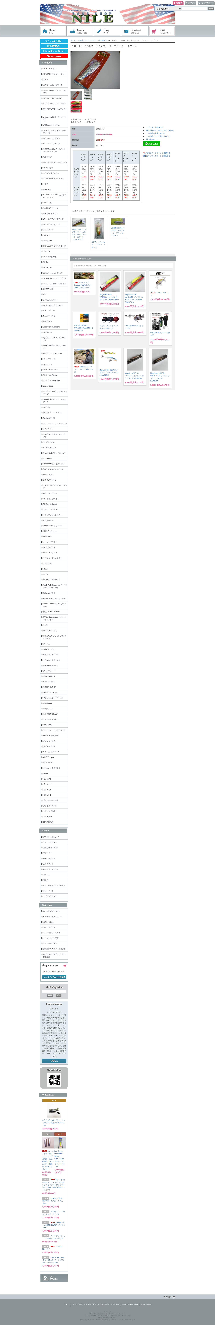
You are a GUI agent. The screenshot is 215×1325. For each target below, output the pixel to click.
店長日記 (54, 1061)
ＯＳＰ (45, 184)
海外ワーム (47, 537)
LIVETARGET (48, 429)
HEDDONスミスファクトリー (54, 74)
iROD (45, 569)
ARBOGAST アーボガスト (53, 305)
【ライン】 (47, 795)
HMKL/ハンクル (49, 649)
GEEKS (46, 574)
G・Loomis (47, 564)
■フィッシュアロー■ (51, 752)
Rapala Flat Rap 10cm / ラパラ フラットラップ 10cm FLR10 (109, 372)
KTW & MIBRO (49, 311)
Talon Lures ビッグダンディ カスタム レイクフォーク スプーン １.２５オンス (79, 234)
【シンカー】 (48, 784)
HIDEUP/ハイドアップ (51, 224)
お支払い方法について (51, 911)
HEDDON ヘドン (49, 69)
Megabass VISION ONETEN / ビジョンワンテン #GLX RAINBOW (134, 375)
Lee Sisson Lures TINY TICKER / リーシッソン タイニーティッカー (53, 1260)
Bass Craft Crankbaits (51, 327)
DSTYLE (46, 644)
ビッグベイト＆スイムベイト (54, 885)
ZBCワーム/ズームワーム (52, 85)
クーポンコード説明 (51, 938)
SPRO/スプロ (48, 475)
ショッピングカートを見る (54, 977)
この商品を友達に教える (155, 133)
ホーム (53, 31)
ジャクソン (47, 322)
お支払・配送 (80, 31)
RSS (52, 1277)
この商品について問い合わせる (158, 136)
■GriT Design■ (48, 757)
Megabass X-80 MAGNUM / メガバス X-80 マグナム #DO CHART (109, 297)
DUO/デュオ (48, 364)
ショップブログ (49, 927)
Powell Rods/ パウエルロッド (54, 598)
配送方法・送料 (90, 1305)
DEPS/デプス (48, 168)
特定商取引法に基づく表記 (108, 1305)
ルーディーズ (48, 230)
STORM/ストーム (50, 480)
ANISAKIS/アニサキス (51, 138)
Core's (45, 773)
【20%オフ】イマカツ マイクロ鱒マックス (83, 369)
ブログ (107, 31)
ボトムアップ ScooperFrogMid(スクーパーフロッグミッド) (83, 285)
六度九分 (46, 251)
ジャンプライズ (49, 359)
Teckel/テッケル (49, 316)
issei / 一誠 (47, 203)
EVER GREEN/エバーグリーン (55, 162)
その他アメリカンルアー (87, 40)
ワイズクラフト (49, 746)
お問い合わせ (134, 31)
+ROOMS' (47, 189)
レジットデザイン (50, 493)
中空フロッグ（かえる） (52, 558)
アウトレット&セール (51, 837)
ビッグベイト (48, 520)
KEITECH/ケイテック (51, 736)
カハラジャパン (49, 547)
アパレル (46, 875)
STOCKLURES (49, 682)
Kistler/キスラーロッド (51, 580)
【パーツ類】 (48, 817)
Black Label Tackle (50, 375)
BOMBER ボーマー (50, 370)
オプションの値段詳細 (154, 127)
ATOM (53, 1279)
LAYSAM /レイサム (50, 692)
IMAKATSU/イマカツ (51, 173)
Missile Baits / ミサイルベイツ (54, 453)
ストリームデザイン (51, 719)
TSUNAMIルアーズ (50, 665)
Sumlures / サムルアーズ (52, 273)
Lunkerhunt (47, 458)
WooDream (47, 703)
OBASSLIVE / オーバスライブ (54, 284)
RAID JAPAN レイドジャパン (54, 104)
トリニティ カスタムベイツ (54, 730)
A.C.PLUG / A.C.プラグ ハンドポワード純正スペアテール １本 (54, 1122)
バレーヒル (47, 268)
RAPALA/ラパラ (49, 418)
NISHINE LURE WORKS (52, 98)
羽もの (45, 880)
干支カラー (47, 853)
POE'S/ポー (47, 407)
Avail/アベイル (48, 763)
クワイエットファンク (51, 660)
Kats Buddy (47, 725)
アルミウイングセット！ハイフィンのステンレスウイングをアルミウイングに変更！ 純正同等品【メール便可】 (54, 1185)
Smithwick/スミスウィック (53, 469)
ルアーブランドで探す (51, 933)
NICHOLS (103, 40)
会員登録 (178, 3)
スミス (45, 80)
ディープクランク (50, 842)
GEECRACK (48, 289)
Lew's (45, 625)
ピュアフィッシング (51, 655)
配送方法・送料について (52, 917)
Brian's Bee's (48, 386)
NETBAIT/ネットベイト (52, 413)
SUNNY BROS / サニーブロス (54, 278)
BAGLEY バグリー (50, 300)
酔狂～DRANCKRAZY (51, 612)
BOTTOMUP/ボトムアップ (53, 219)
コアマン (46, 235)
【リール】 (47, 790)
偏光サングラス (49, 858)
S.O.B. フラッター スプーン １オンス (98, 244)
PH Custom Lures (50, 504)
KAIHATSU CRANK (50, 714)
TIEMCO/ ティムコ (50, 214)
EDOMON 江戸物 (49, 257)
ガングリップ (48, 864)
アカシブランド (49, 671)
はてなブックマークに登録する (158, 156)
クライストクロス (50, 806)
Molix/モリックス (49, 448)
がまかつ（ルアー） (51, 741)
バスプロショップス (51, 869)
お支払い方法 (76, 1305)
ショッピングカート (162, 31)
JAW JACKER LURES (51, 381)
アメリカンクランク (51, 510)
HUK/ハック (47, 332)
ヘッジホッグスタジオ (51, 768)
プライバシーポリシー (129, 1305)
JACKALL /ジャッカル (51, 125)
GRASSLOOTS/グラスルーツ (54, 246)
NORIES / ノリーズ (50, 208)
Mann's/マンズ (48, 442)
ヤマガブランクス (50, 631)
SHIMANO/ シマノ (50, 553)
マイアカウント (206, 3)
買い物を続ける (152, 139)
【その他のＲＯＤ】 (51, 800)
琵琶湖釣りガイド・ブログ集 (54, 949)
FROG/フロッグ (49, 676)
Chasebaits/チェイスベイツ (53, 464)
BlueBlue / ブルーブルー (52, 354)
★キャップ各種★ (50, 811)
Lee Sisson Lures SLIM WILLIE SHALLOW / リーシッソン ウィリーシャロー (59, 1159)
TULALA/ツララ (49, 593)
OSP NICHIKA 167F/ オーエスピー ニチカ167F (52, 1200)
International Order (50, 944)
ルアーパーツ (48, 891)
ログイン (190, 3)
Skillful (45, 262)
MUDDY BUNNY (49, 687)
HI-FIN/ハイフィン (50, 531)
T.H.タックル (48, 709)
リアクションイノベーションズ (55, 423)
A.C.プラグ (47, 157)
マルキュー (47, 241)
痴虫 (45, 295)
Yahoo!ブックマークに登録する (158, 153)
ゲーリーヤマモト (50, 542)
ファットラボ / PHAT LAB (53, 698)
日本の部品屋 (48, 822)
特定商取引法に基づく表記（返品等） (160, 130)
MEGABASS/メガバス (51, 144)
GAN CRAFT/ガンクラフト (53, 179)
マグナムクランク (50, 896)
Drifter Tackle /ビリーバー (53, 526)
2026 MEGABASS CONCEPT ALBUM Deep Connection (83, 327)
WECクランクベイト (51, 499)
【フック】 (47, 779)
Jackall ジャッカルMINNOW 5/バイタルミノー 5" (53, 1225)
